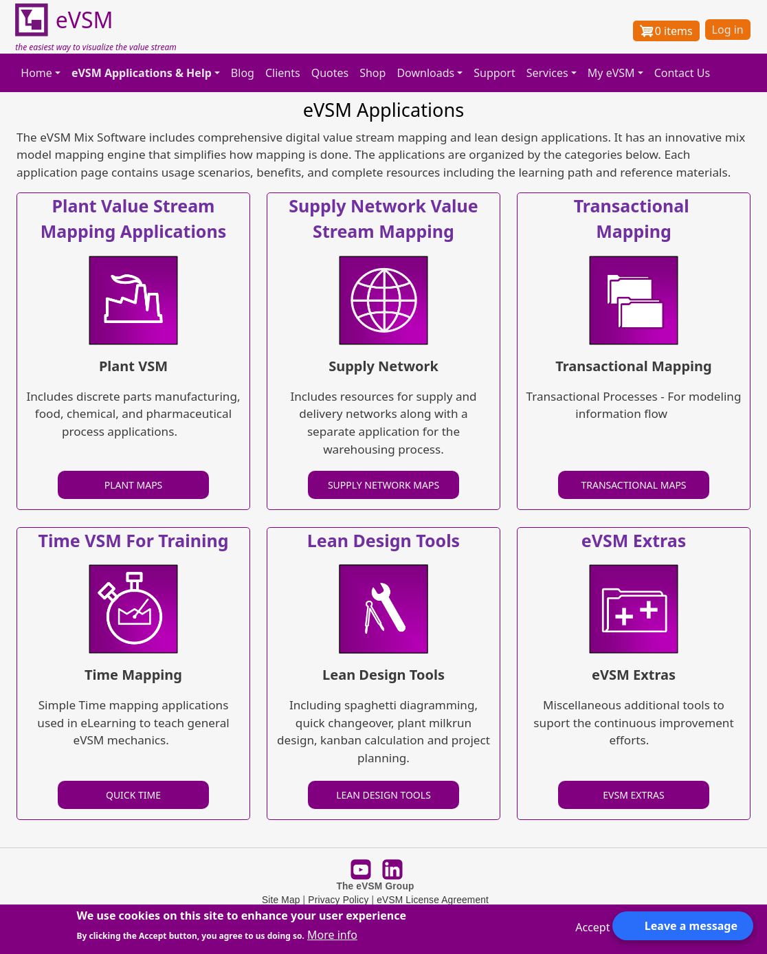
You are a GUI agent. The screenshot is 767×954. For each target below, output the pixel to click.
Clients (282, 72)
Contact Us (682, 72)
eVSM (64, 20)
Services (547, 72)
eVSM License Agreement (433, 900)
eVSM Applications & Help (141, 72)
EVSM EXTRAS (633, 794)
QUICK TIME (133, 794)
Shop (372, 72)
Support (494, 72)
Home (36, 72)
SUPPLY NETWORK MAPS (383, 484)
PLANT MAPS (133, 484)
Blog (242, 72)
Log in (728, 29)
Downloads (425, 72)
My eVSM (611, 72)
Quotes (330, 72)
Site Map (281, 900)
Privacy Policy (338, 900)
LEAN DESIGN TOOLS (383, 794)
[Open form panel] (682, 925)
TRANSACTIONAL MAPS (633, 484)
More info (332, 934)
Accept (592, 927)
